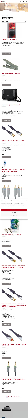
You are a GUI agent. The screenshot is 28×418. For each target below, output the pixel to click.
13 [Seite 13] (18, 396)
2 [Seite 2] (8, 396)
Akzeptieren (14, 209)
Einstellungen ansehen (14, 215)
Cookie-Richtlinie (9, 217)
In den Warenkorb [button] (6, 53)
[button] (26, 200)
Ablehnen (14, 212)
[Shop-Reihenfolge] (14, 21)
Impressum (19, 217)
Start (2, 15)
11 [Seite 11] (14, 396)
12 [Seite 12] (16, 396)
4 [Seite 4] (11, 396)
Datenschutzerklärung (15, 217)
